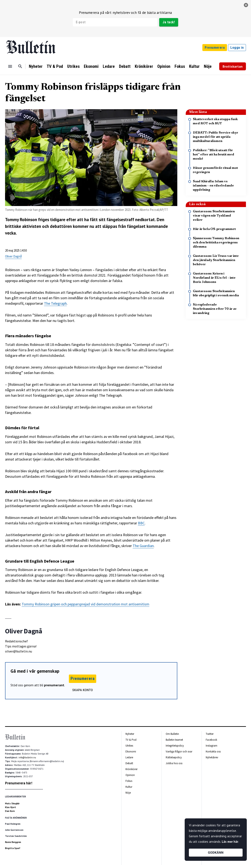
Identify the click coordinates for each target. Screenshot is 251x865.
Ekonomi (91, 66)
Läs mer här (230, 842)
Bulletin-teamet (174, 740)
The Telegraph (55, 303)
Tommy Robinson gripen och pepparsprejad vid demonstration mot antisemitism (85, 604)
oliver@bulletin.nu (18, 651)
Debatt (125, 66)
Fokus (180, 66)
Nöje (208, 66)
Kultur (194, 66)
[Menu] (10, 66)
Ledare (109, 66)
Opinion (163, 66)
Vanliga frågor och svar (179, 751)
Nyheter (36, 66)
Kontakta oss (213, 751)
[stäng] (246, 5)
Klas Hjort (10, 807)
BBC (141, 523)
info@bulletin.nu (27, 757)
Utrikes (73, 66)
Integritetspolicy (175, 745)
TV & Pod (55, 66)
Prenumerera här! (18, 783)
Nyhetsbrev (212, 757)
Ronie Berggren (13, 842)
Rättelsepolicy (174, 757)
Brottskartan (233, 66)
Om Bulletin (172, 734)
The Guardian (143, 545)
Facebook (211, 740)
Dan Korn (10, 811)
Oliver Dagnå (13, 256)
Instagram (211, 745)
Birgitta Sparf (12, 848)
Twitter (210, 734)
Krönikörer (144, 66)
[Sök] (20, 66)
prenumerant (54, 685)
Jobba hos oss (174, 763)
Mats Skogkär (12, 803)
